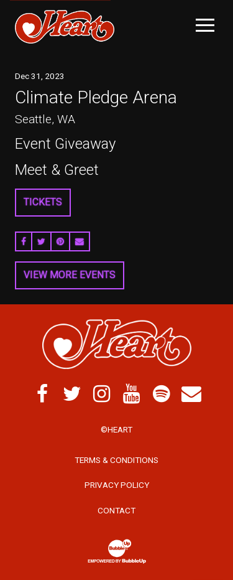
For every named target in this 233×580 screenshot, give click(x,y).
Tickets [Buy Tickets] (43, 202)
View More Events (70, 275)
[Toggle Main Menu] (205, 25)
